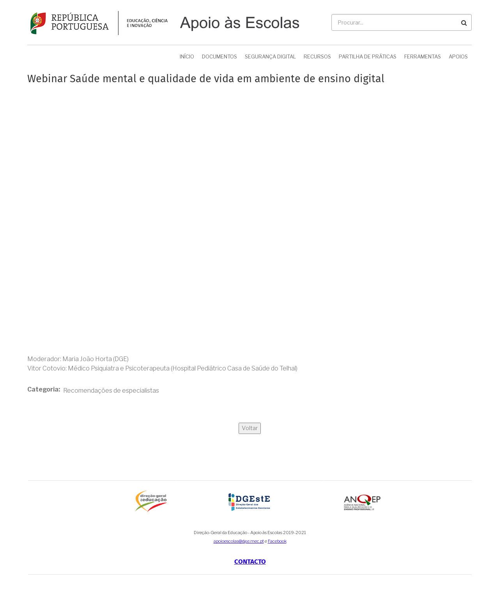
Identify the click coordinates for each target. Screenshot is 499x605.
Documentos (219, 56)
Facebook (277, 541)
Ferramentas (422, 56)
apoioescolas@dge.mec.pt (239, 541)
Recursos (317, 56)
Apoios (458, 56)
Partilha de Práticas (367, 56)
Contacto (250, 561)
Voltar (250, 428)
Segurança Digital (270, 56)
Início (187, 56)
